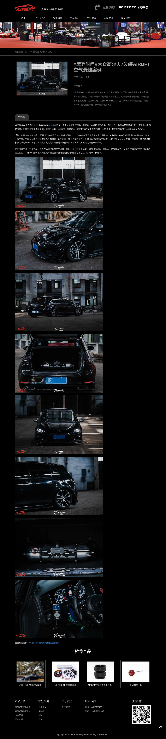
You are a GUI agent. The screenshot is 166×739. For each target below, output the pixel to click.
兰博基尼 (42, 707)
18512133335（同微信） (135, 7)
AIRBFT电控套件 (22, 711)
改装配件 (19, 715)
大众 (43, 51)
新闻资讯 (108, 18)
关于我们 (40, 18)
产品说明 (22, 117)
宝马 (40, 719)
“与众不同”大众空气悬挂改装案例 (44, 643)
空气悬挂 (52, 125)
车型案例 (91, 18)
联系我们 (125, 18)
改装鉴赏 (57, 18)
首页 (23, 18)
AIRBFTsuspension (81, 734)
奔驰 (40, 715)
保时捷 (41, 711)
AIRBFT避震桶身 (22, 707)
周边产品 (19, 719)
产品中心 (74, 18)
